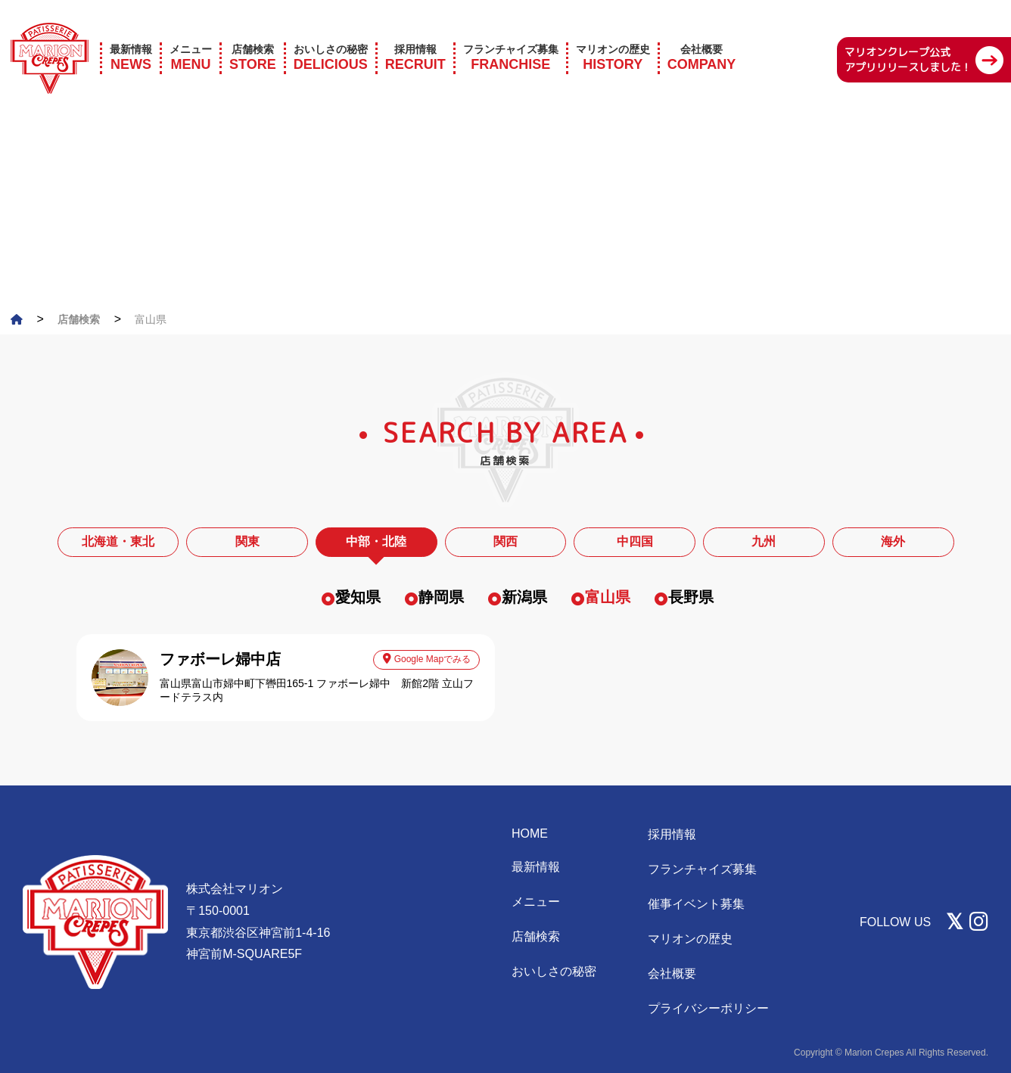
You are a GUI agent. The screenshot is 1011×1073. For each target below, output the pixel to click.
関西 (505, 541)
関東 (247, 541)
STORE (252, 37)
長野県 (691, 597)
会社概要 (672, 973)
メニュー (536, 901)
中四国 (635, 541)
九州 (763, 541)
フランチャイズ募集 (702, 869)
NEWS (131, 37)
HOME (530, 833)
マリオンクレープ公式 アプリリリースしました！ (908, 39)
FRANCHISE (510, 37)
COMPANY (701, 37)
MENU (191, 37)
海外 (893, 541)
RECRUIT (415, 37)
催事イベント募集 (696, 903)
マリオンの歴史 (690, 938)
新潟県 (524, 597)
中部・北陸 (376, 541)
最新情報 (536, 866)
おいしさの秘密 (554, 971)
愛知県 (358, 597)
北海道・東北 (118, 541)
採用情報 (672, 834)
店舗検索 (536, 936)
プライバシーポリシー (708, 1008)
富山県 (607, 597)
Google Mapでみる (427, 658)
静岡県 (441, 597)
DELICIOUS (331, 37)
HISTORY (613, 37)
